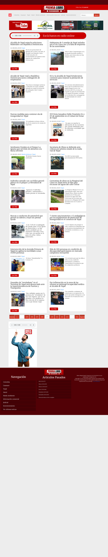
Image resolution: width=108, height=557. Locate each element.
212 (62, 317)
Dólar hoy (78, 7)
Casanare (23, 15)
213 (67, 317)
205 (27, 317)
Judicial (63, 15)
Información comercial (53, 15)
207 (37, 317)
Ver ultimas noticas (9, 409)
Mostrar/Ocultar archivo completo (46, 397)
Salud (33, 15)
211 (57, 317)
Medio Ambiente (40, 15)
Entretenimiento (71, 15)
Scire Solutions (96, 381)
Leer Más (14, 68)
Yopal (28, 15)
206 (32, 317)
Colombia (16, 15)
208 (42, 317)
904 (77, 317)
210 (52, 317)
